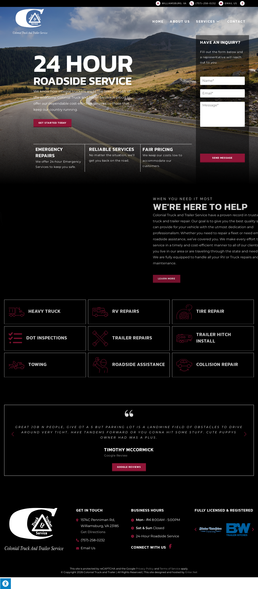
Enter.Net (191, 572)
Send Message (225, 158)
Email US (231, 3)
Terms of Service (170, 568)
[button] (52, 121)
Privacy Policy (145, 568)
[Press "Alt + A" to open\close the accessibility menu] (5, 583)
